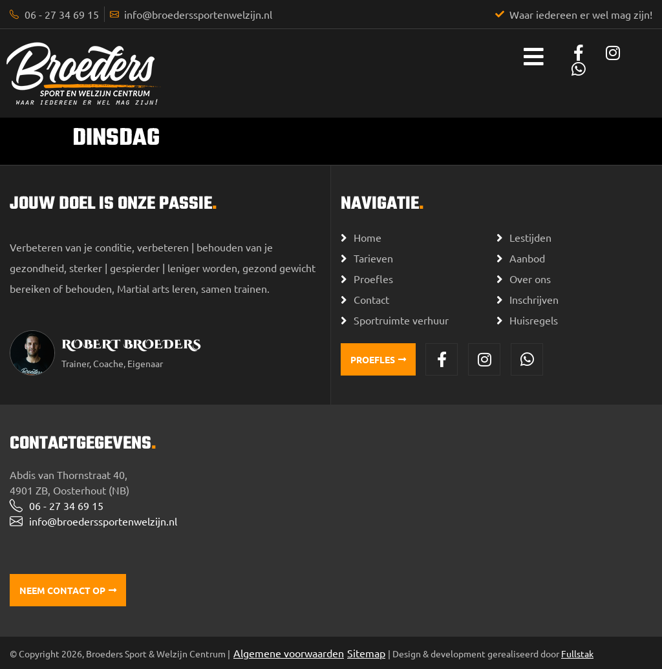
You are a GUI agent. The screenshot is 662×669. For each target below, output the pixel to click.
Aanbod (527, 257)
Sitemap (366, 652)
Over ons (530, 278)
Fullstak (577, 653)
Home (367, 237)
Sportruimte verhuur (401, 319)
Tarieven (373, 257)
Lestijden (530, 237)
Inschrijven (534, 299)
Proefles (373, 278)
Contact (371, 299)
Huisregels (533, 319)
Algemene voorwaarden (288, 652)
